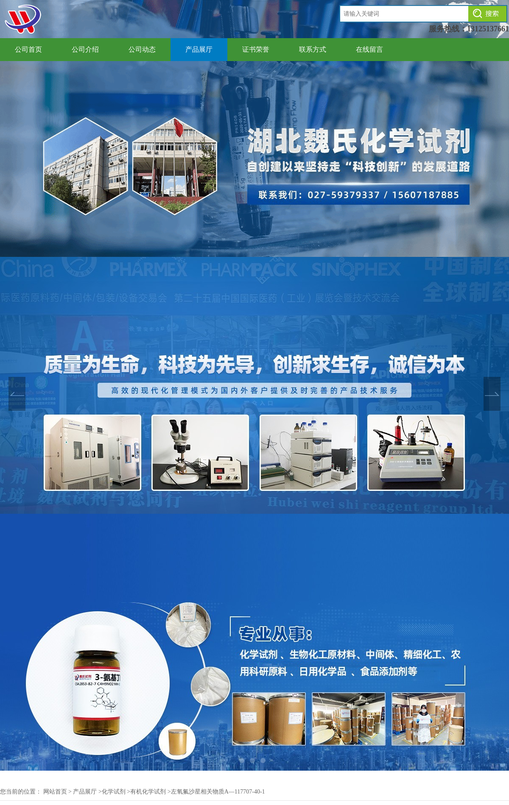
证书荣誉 (255, 49)
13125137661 (488, 29)
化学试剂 (114, 791)
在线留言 (369, 49)
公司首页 (28, 49)
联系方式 (312, 49)
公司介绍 (85, 49)
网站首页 (55, 791)
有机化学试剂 (148, 791)
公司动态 (142, 49)
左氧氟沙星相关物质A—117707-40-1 (218, 791)
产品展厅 (199, 49)
